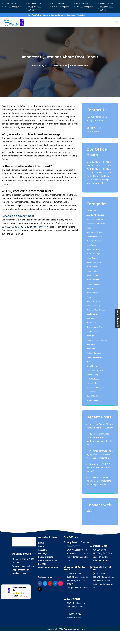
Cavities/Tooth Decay (94, 231)
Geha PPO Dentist (93, 300)
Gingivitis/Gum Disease (95, 309)
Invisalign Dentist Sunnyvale (97, 339)
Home (41, 541)
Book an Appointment (48, 566)
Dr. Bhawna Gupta (83, 64)
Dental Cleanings (93, 253)
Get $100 (42, 563)
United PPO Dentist (94, 395)
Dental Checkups (93, 248)
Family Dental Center (76, 541)
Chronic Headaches (94, 235)
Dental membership (47, 559)
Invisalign (90, 335)
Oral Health (90, 348)
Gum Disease (91, 317)
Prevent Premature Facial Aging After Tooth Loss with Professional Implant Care (99, 453)
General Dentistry (57, 64)
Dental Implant (92, 274)
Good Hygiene (92, 313)
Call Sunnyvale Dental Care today (17, 225)
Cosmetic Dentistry (94, 240)
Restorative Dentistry (94, 369)
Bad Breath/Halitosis (94, 218)
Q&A (88, 361)
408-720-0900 (92, 130)
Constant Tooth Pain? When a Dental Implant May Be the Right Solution (99, 480)
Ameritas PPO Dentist (95, 214)
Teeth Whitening (92, 378)
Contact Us (43, 545)
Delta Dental (91, 244)
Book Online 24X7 (117, 318)
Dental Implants (92, 279)
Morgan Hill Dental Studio (74, 567)
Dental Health (91, 266)
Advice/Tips (91, 210)
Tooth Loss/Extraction (95, 386)
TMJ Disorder (91, 382)
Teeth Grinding (92, 374)
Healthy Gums (92, 322)
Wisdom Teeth (92, 399)
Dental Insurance (93, 283)
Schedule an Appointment (21, 215)
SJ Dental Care (99, 544)
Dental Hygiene (92, 270)
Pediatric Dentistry (93, 352)
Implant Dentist (92, 330)
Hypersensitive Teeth (94, 326)
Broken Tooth (91, 227)
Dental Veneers (92, 292)
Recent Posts (91, 365)
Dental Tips (90, 287)
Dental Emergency (93, 261)
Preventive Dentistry (94, 356)
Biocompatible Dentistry (95, 223)
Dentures (90, 296)
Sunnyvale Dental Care (100, 567)
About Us (42, 549)
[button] (16, 592)
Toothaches (91, 391)
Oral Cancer (91, 343)
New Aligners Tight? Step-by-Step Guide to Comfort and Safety (100, 466)
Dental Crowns (92, 257)
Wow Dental (72, 598)
